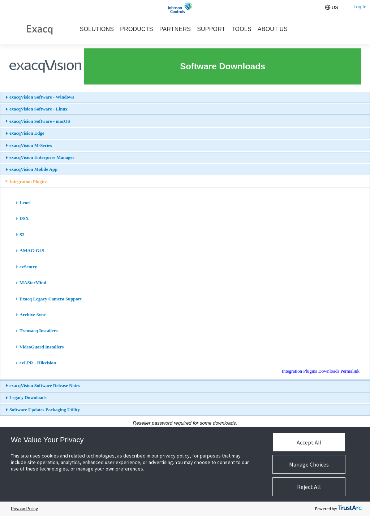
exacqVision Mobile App (33, 169)
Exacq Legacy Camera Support (51, 299)
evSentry (28, 266)
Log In (359, 6)
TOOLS (241, 29)
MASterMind (33, 282)
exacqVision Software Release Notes (44, 385)
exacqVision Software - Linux (38, 109)
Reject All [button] (309, 486)
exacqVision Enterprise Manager (41, 157)
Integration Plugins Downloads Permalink (321, 371)
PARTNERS (175, 29)
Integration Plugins (28, 181)
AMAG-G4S (32, 250)
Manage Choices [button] (309, 464)
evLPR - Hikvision (38, 362)
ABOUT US (273, 29)
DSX (24, 218)
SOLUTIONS (97, 29)
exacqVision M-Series (30, 145)
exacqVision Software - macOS (39, 121)
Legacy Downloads (28, 397)
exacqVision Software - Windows (41, 97)
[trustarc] (349, 509)
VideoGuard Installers (42, 347)
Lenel (25, 202)
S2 (22, 234)
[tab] (185, 97)
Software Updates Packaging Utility (44, 409)
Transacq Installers (38, 330)
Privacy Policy (24, 508)
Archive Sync (33, 314)
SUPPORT (211, 29)
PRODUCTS (136, 29)
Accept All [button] (309, 442)
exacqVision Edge (26, 133)
